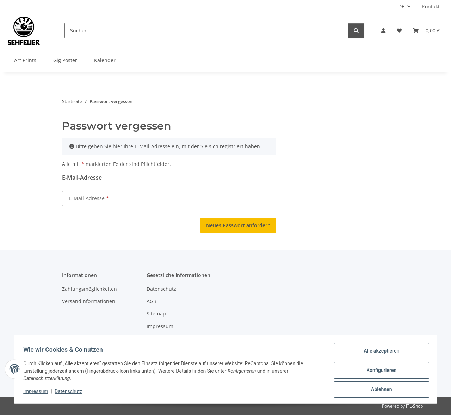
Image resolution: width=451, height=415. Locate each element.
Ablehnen (379, 390)
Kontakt (431, 6)
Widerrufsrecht (165, 338)
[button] (383, 30)
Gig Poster (65, 60)
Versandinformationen (88, 301)
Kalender (105, 60)
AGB (151, 301)
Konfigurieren (379, 371)
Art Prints (25, 60)
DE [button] (401, 6)
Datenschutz (71, 393)
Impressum (38, 393)
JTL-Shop (414, 406)
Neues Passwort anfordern (238, 225)
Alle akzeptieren (379, 353)
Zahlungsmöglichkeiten (89, 288)
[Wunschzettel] (399, 30)
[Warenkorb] (426, 30)
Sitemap (156, 313)
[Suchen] (206, 30)
